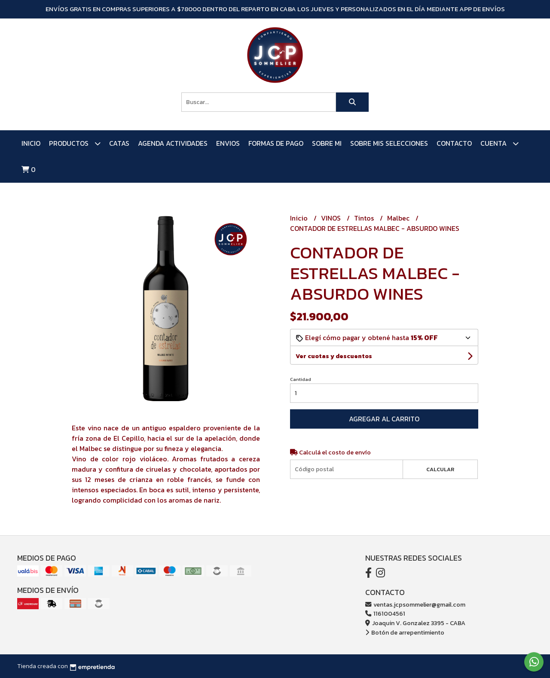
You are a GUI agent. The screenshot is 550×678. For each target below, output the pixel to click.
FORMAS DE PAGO (275, 143)
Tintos (365, 218)
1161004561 (385, 613)
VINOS (331, 218)
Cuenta (499, 143)
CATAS (119, 143)
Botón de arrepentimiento (404, 632)
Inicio (30, 143)
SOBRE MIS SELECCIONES (389, 143)
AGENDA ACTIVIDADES (173, 143)
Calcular (440, 469)
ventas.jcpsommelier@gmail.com (415, 604)
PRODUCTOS (75, 143)
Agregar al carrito (384, 419)
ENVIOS (228, 143)
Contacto (454, 143)
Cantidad (300, 379)
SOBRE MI (327, 143)
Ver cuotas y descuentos (334, 356)
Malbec (399, 218)
